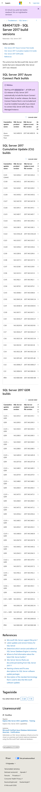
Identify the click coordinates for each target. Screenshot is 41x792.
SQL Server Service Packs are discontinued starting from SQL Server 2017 (21, 663)
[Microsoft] (20, 3)
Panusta (7, 775)
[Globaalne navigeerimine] (2, 3)
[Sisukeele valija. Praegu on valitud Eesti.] (8, 758)
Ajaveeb (22, 772)
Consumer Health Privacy (12, 779)
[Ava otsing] (30, 3)
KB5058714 (19, 89)
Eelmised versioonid (10, 772)
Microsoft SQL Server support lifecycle (21, 640)
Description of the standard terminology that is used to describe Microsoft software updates (22, 680)
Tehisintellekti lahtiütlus (12, 769)
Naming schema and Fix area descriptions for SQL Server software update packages (21, 671)
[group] (20, 130)
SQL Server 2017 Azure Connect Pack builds (19, 48)
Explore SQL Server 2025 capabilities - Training (19, 721)
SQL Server (23, 20)
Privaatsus (15, 775)
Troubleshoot (12, 20)
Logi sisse (36, 3)
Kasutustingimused (10, 782)
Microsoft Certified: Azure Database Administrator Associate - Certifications (20, 731)
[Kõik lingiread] (4, 20)
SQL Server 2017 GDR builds (13, 54)
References (8, 57)
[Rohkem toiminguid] (36, 20)
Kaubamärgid (24, 782)
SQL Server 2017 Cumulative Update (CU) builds (20, 51)
